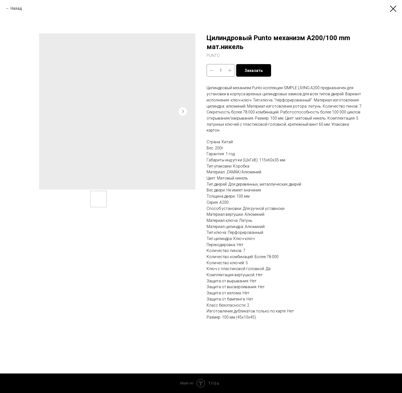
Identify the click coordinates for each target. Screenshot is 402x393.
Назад (16, 8)
